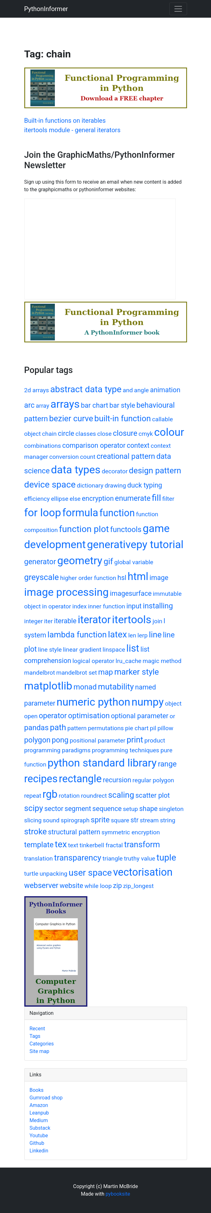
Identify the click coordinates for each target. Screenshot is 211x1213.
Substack (40, 1128)
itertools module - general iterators (72, 130)
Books (37, 1090)
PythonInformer (46, 9)
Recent (37, 1029)
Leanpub (39, 1113)
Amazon (39, 1105)
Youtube (39, 1136)
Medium (39, 1120)
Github (37, 1143)
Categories (42, 1044)
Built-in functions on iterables (65, 120)
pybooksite (118, 1194)
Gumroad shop (46, 1098)
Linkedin (39, 1151)
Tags (35, 1036)
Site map (40, 1051)
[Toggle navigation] (178, 9)
